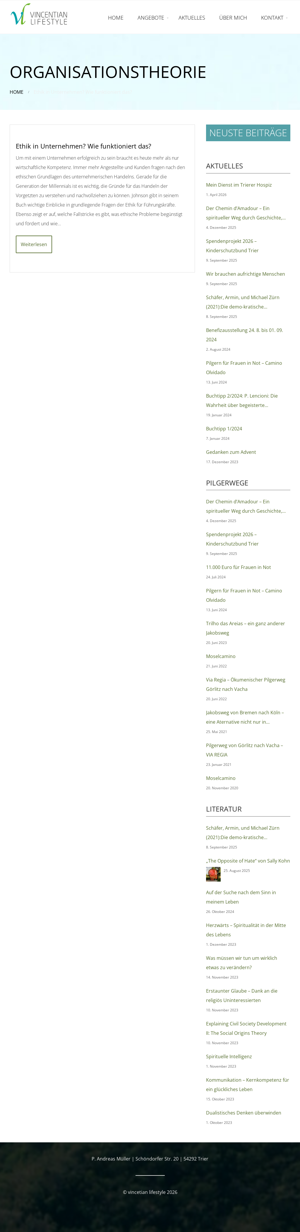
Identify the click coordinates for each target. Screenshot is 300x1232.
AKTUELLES (192, 17)
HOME (116, 17)
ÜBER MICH (233, 17)
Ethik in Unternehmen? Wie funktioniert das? (83, 146)
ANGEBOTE (151, 17)
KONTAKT (272, 17)
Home (16, 92)
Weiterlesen (34, 244)
